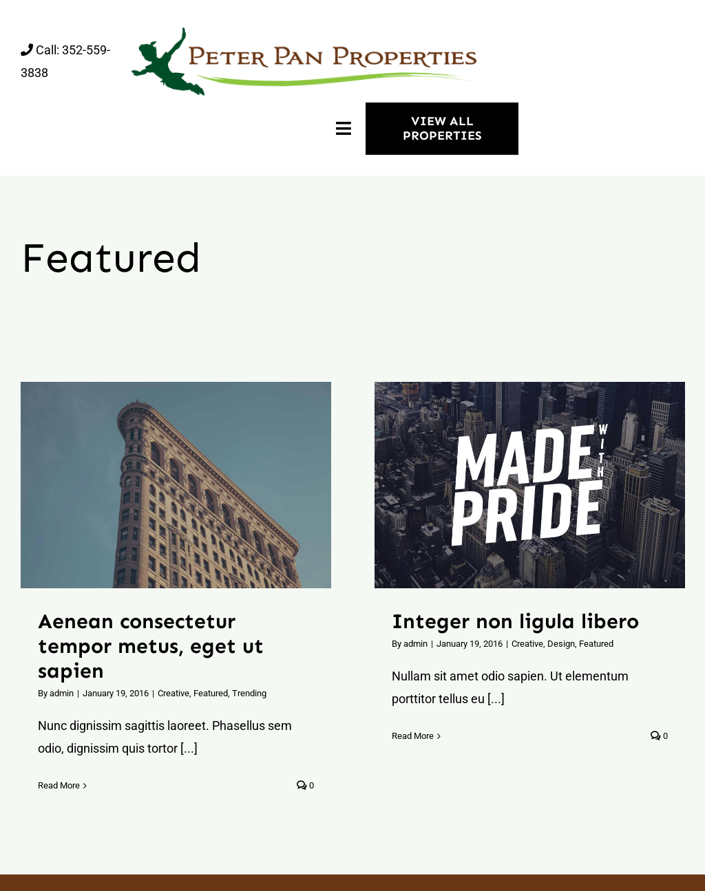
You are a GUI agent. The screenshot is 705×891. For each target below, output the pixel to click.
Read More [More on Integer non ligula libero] (413, 736)
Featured (210, 693)
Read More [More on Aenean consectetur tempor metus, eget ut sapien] (59, 785)
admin (62, 693)
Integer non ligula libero (515, 621)
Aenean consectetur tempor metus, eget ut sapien (151, 646)
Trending (249, 693)
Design (561, 643)
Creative (173, 693)
